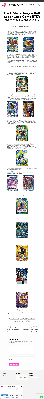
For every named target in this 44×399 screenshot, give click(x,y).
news (22, 321)
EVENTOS (19, 5)
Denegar (11, 395)
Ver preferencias (19, 395)
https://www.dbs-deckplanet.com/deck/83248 (25, 310)
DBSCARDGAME (26, 26)
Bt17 (9, 318)
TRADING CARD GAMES (12, 4)
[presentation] (40, 394)
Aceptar (4, 395)
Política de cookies (7, 397)
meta (19, 321)
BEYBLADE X (10, 5)
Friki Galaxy (15, 26)
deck (18, 318)
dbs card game (14, 318)
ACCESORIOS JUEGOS (20, 4)
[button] (21, 386)
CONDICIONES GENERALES (33, 377)
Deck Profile (22, 318)
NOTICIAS (14, 5)
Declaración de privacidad (12, 397)
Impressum (17, 397)
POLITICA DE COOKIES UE (33, 379)
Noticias (30, 26)
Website (10, 359)
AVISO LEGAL (31, 375)
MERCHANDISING (31, 4)
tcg (29, 321)
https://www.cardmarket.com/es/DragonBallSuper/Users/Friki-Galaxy (21, 313)
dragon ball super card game (30, 318)
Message (10, 345)
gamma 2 (15, 321)
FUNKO (26, 4)
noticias (26, 321)
